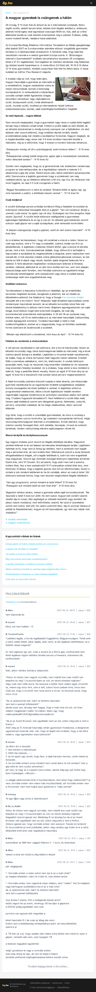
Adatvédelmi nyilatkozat (40, 983)
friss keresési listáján (73, 297)
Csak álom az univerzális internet (21, 579)
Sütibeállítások (63, 987)
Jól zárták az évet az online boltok (22, 554)
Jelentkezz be (12, 602)
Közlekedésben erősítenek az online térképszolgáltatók (32, 574)
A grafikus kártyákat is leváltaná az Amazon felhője (29, 564)
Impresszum (57, 983)
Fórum (67, 983)
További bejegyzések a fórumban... (48, 966)
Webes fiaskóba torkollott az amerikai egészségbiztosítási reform (36, 569)
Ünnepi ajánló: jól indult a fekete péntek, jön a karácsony (32, 544)
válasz (81, 610)
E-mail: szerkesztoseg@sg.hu (42, 987)
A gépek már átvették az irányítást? (22, 549)
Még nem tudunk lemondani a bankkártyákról (26, 559)
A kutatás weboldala (16, 519)
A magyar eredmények (18, 522)
